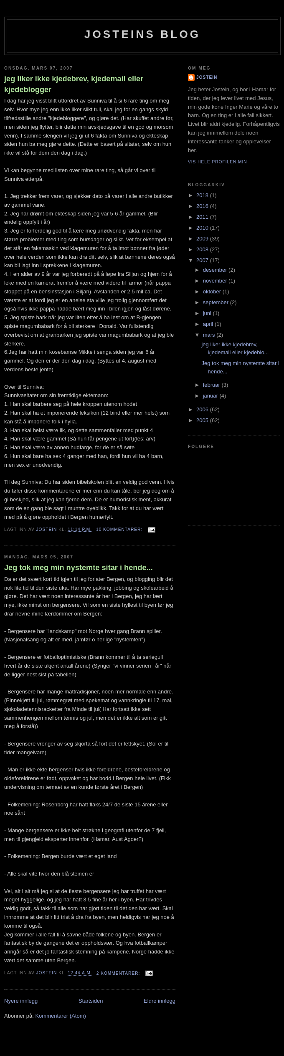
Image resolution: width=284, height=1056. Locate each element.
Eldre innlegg (159, 1001)
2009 (203, 238)
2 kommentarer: (119, 973)
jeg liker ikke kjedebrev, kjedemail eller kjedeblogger (73, 84)
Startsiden (91, 1001)
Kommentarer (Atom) (60, 1016)
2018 (203, 195)
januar (211, 396)
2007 (203, 260)
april (209, 324)
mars (210, 335)
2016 (203, 206)
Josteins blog (142, 34)
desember (215, 270)
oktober (213, 291)
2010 (203, 228)
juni (208, 313)
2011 (203, 217)
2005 (203, 420)
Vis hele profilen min (217, 162)
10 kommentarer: (120, 529)
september (216, 302)
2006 (203, 409)
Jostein (206, 77)
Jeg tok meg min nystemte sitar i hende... (78, 567)
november (215, 281)
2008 (203, 249)
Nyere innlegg (21, 1001)
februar (212, 385)
